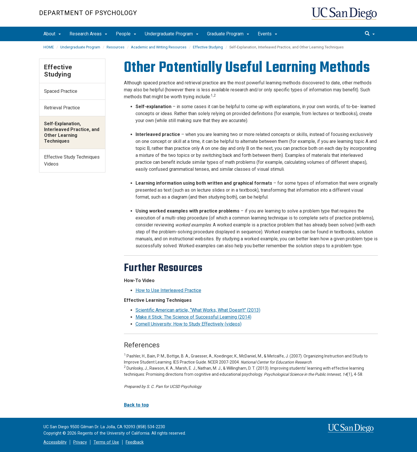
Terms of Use (106, 442)
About (52, 34)
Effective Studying (208, 47)
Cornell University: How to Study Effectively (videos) (189, 324)
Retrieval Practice (62, 107)
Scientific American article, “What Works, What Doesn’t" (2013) (198, 310)
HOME (48, 47)
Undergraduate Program (171, 34)
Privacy (80, 442)
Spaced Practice (60, 91)
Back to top (136, 405)
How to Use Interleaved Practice (168, 290)
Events (267, 34)
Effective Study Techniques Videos (72, 160)
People (126, 34)
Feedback (135, 442)
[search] (370, 34)
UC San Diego (345, 16)
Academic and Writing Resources (158, 47)
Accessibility (55, 442)
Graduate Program (228, 34)
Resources (116, 47)
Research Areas (88, 34)
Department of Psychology (88, 13)
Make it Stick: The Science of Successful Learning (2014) (193, 317)
